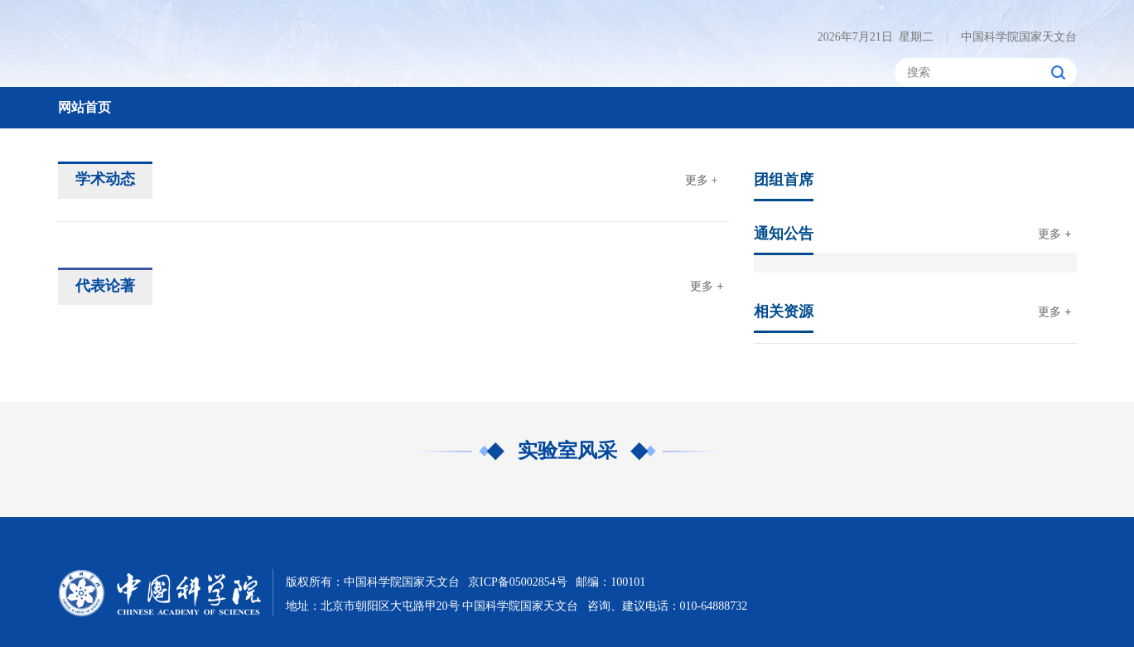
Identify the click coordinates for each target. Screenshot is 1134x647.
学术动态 (105, 179)
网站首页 (84, 107)
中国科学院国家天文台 (1011, 37)
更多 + (701, 180)
